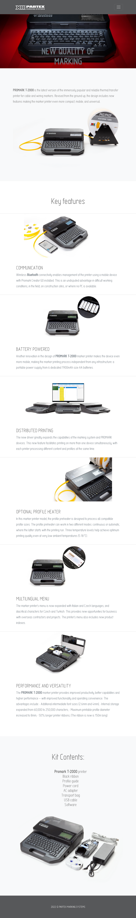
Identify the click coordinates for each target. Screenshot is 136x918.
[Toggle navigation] (118, 7)
